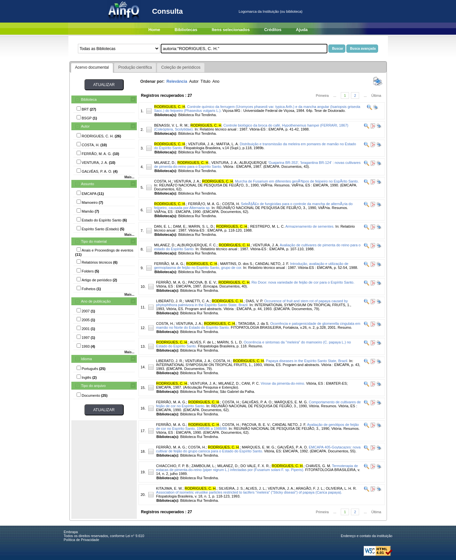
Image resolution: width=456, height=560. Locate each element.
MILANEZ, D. (164, 163)
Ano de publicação (96, 301)
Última (376, 95)
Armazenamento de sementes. (310, 226)
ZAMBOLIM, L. (203, 466)
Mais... (129, 177)
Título (205, 81)
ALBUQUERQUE (253, 163)
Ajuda (302, 29)
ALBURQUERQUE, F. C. (197, 245)
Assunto (87, 184)
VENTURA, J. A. (201, 144)
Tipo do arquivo (93, 386)
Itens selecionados (231, 29)
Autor (85, 126)
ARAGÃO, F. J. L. (310, 488)
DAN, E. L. (162, 226)
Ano (216, 81)
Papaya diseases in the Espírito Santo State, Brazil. (307, 361)
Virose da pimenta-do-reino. (283, 383)
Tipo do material (94, 241)
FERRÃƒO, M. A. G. (204, 204)
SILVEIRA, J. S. (231, 488)
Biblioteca (89, 99)
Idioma (86, 359)
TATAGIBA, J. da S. (253, 323)
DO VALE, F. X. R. (255, 466)
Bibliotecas (185, 29)
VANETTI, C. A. (197, 301)
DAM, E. (180, 226)
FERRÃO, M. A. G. (169, 264)
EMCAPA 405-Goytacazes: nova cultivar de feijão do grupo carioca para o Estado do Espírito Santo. (258, 449)
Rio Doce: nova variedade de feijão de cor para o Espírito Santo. (302, 282)
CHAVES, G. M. (318, 466)
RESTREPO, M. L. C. (267, 226)
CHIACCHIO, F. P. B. (173, 466)
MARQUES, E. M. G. (291, 402)
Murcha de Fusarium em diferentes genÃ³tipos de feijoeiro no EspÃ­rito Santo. (297, 181)
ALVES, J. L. (256, 488)
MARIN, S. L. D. (201, 226)
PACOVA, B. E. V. (202, 282)
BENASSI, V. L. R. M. (171, 125)
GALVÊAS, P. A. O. (257, 402)
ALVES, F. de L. (202, 342)
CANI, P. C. (251, 383)
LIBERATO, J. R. (169, 301)
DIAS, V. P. (254, 301)
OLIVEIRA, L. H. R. (341, 488)
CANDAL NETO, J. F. (272, 264)
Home (154, 29)
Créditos (273, 29)
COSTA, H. (163, 181)
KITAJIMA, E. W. (169, 488)
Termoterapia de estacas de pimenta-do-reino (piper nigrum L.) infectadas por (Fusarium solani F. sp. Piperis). (257, 468)
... (334, 95)
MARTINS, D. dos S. (236, 264)
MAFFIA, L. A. (227, 144)
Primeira (322, 95)
